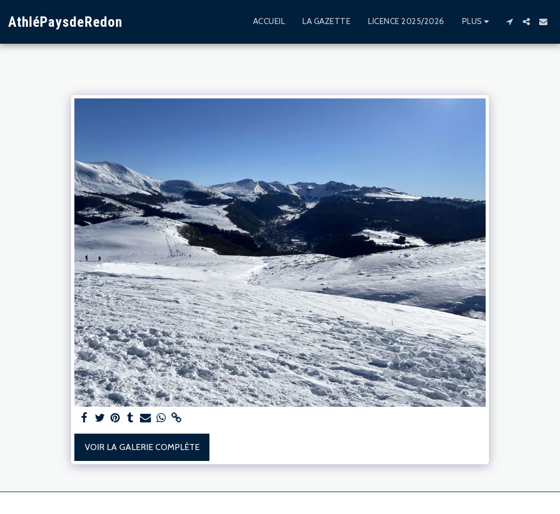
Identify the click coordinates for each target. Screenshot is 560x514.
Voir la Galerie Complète (142, 447)
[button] (509, 21)
